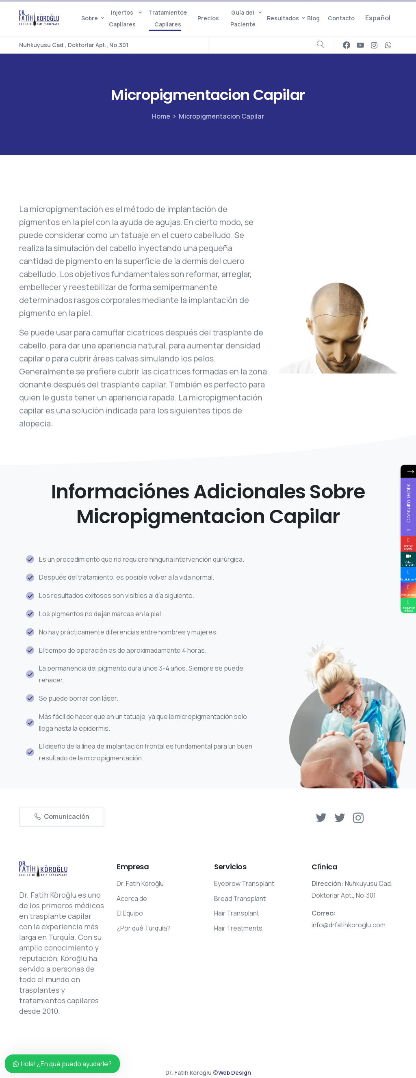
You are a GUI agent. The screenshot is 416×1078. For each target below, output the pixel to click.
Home (160, 116)
